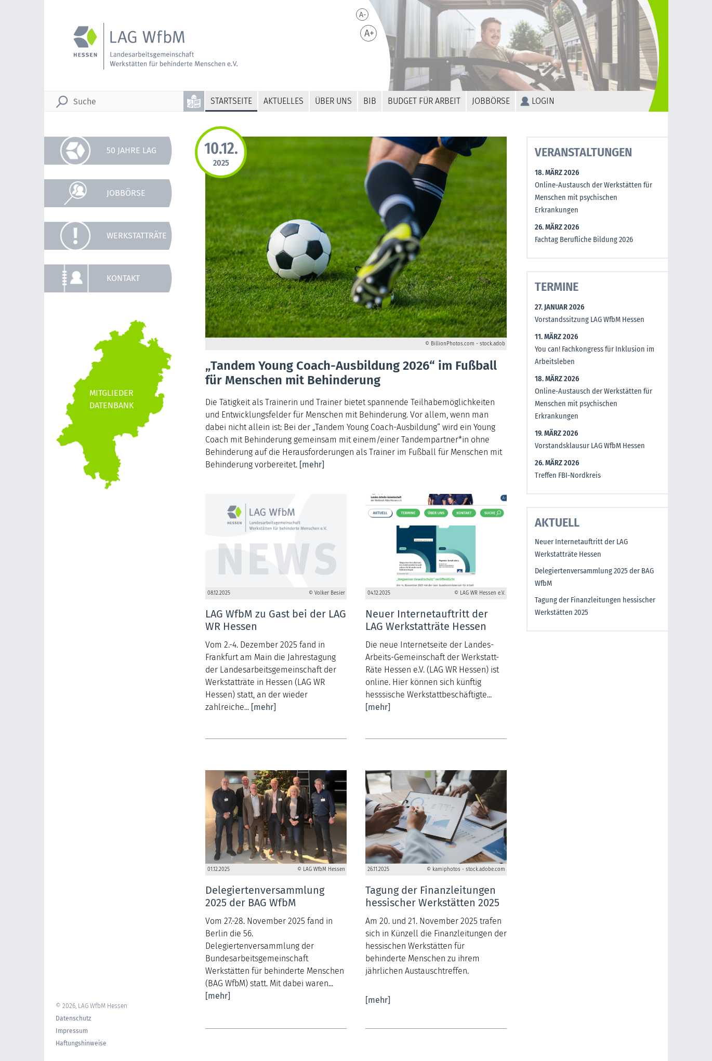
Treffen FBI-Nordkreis (568, 475)
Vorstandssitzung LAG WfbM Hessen (589, 319)
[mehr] (311, 464)
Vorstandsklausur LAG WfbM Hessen (590, 445)
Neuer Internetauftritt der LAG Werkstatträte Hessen (581, 548)
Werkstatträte (137, 235)
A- (362, 14)
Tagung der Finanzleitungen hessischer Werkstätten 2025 (595, 606)
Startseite (231, 101)
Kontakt (123, 278)
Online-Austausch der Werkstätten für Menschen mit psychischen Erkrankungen (593, 197)
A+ (369, 33)
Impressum (72, 1031)
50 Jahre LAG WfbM (131, 155)
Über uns (333, 101)
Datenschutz (73, 1018)
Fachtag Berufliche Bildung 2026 (584, 239)
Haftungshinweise (81, 1043)
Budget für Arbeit (424, 101)
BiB (369, 101)
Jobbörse (491, 101)
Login (543, 101)
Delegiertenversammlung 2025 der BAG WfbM (594, 577)
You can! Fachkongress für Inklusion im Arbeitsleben (594, 355)
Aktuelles (283, 101)
